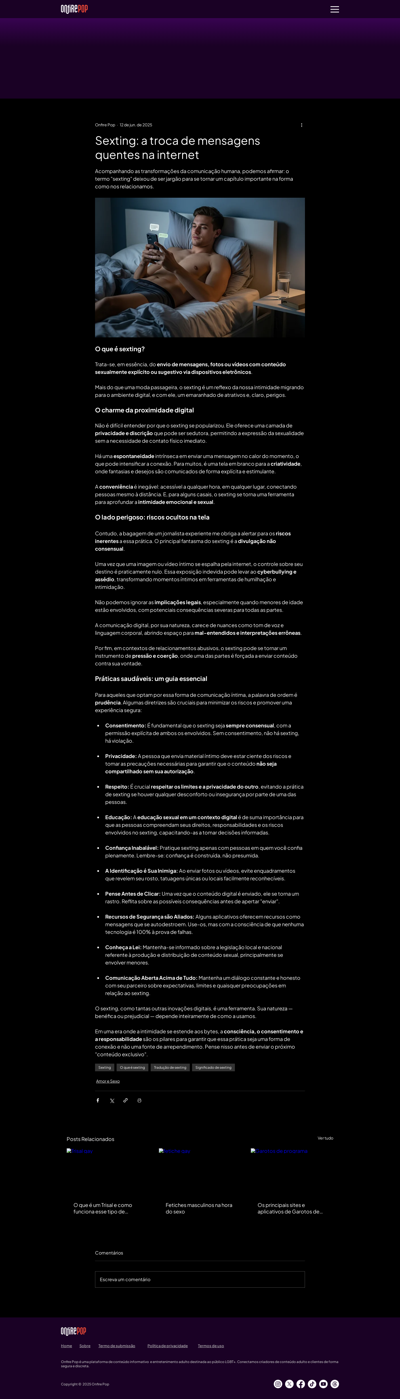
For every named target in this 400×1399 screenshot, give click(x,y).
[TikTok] (312, 1384)
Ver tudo (325, 1137)
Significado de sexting (213, 1067)
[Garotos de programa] (292, 1171)
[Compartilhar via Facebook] (97, 1100)
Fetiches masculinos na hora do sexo (199, 1208)
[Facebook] (300, 1384)
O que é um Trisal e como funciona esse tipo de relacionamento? (102, 1208)
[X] (289, 1384)
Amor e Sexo (108, 1080)
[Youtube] (323, 1384)
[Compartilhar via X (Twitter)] (111, 1100)
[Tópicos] (334, 1384)
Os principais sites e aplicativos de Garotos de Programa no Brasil (288, 1208)
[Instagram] (278, 1384)
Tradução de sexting (170, 1067)
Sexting (104, 1067)
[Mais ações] (301, 124)
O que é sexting (132, 1067)
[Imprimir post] (139, 1100)
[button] (334, 9)
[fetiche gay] (200, 1171)
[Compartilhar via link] (125, 1100)
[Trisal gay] (108, 1171)
